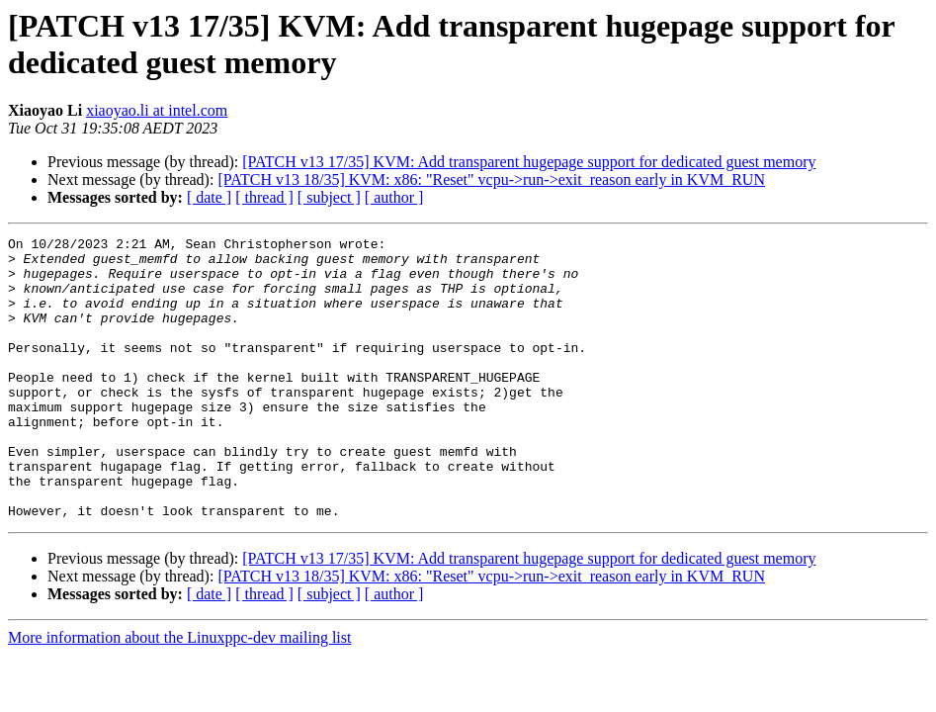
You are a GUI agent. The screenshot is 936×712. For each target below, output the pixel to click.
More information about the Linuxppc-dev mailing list (179, 693)
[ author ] (394, 197)
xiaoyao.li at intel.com (156, 110)
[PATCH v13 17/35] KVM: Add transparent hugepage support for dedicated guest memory (528, 161)
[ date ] (209, 197)
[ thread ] (264, 197)
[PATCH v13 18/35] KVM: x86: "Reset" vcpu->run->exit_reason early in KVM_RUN (491, 179)
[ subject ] (329, 197)
